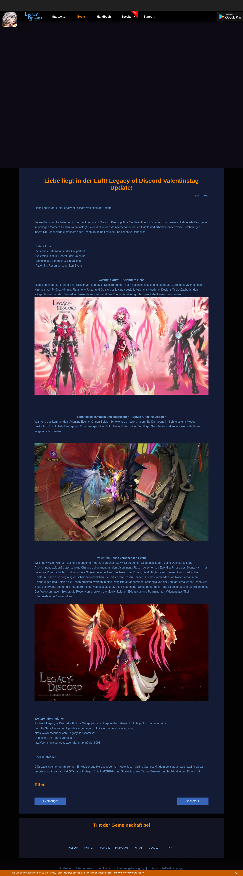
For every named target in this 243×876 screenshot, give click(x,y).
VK (170, 848)
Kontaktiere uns (105, 868)
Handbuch (104, 16)
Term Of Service (121, 873)
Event (81, 16)
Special (130, 15)
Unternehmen (83, 868)
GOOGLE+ (154, 848)
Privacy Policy (136, 873)
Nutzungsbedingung (132, 868)
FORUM (138, 848)
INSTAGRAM (121, 848)
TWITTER (89, 848)
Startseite (58, 16)
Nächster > (193, 801)
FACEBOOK (72, 848)
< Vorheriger (50, 801)
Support (149, 16)
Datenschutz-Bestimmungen (166, 868)
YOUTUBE (105, 848)
